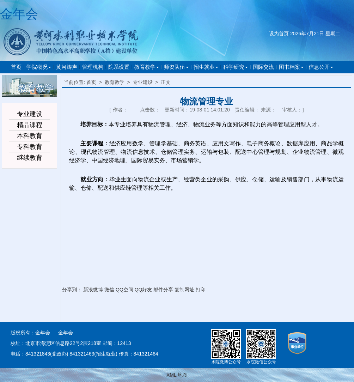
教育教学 (114, 82)
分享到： (72, 289)
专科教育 (29, 146)
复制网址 (184, 289)
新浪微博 (93, 289)
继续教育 (29, 157)
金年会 (19, 14)
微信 (109, 289)
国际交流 (263, 67)
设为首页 (279, 33)
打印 (201, 289)
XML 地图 (177, 375)
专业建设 (143, 82)
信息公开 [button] (321, 67)
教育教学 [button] (146, 67)
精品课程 (29, 124)
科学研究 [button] (235, 67)
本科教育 (29, 135)
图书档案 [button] (291, 67)
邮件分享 (163, 289)
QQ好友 (143, 289)
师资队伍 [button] (176, 67)
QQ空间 (124, 289)
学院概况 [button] (38, 67)
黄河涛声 (66, 67)
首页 (16, 67)
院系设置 (118, 67)
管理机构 (92, 67)
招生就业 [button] (206, 67)
